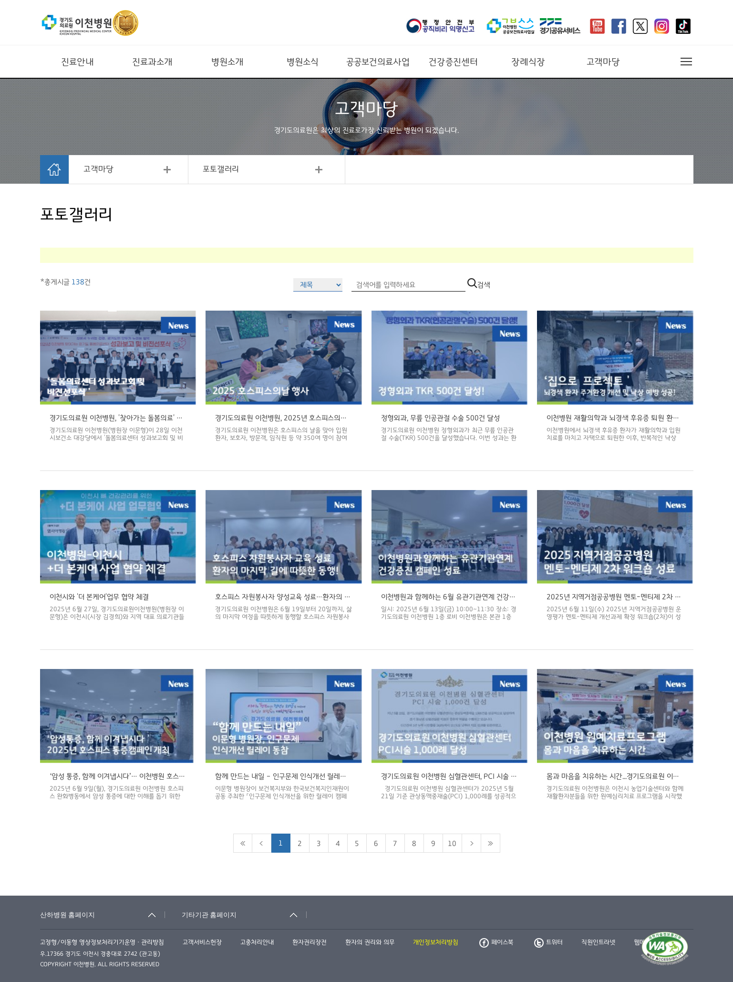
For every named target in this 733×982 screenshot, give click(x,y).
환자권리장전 (309, 942)
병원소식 (303, 62)
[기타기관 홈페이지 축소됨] (244, 914)
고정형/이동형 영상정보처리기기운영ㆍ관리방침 (102, 942)
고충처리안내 (257, 942)
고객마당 (603, 62)
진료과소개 (152, 62)
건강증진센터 (453, 62)
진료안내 (77, 62)
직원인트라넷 (598, 942)
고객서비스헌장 (202, 942)
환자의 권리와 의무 (369, 942)
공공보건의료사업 (378, 62)
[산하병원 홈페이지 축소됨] (102, 914)
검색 (478, 285)
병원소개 (227, 62)
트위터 (548, 942)
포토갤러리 (221, 169)
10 (452, 843)
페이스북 (496, 942)
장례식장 (528, 62)
